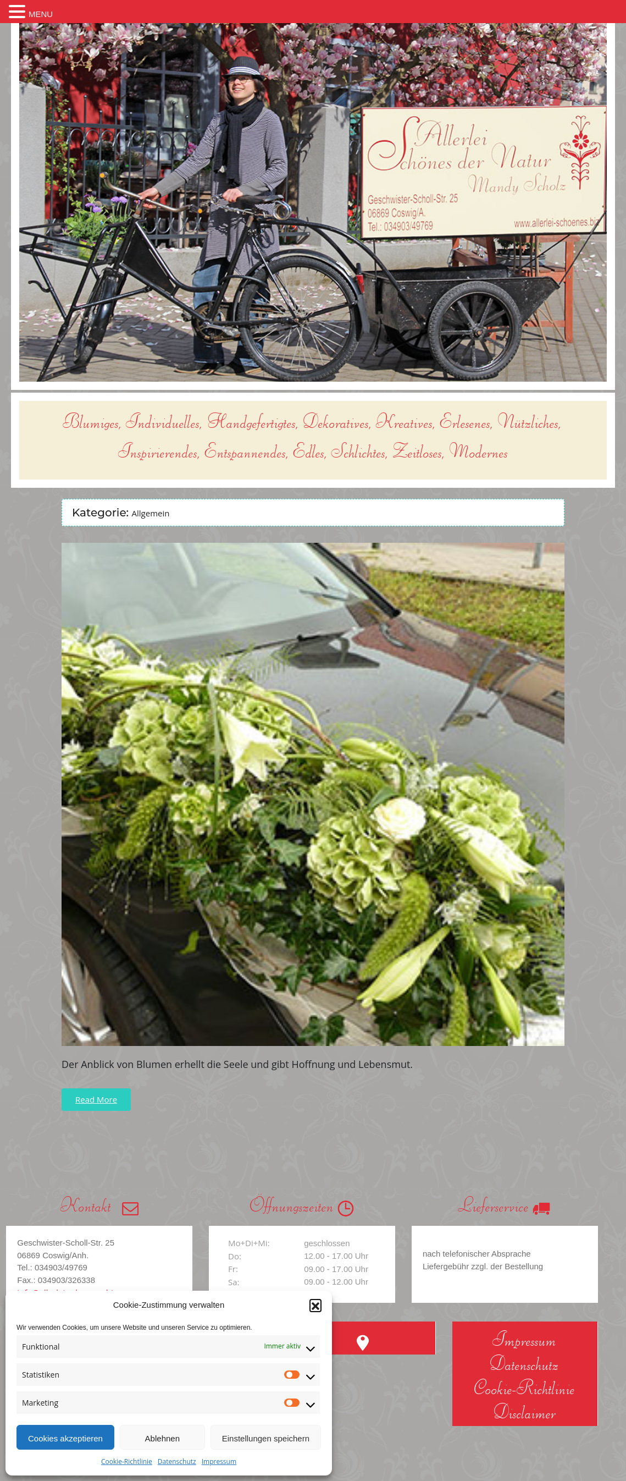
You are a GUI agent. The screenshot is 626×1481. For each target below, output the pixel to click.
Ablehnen (162, 1438)
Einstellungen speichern (265, 1438)
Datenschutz (177, 1461)
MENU (41, 14)
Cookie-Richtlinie (126, 1461)
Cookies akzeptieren (65, 1438)
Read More (96, 1099)
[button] (315, 1305)
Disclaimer (525, 1411)
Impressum (219, 1461)
